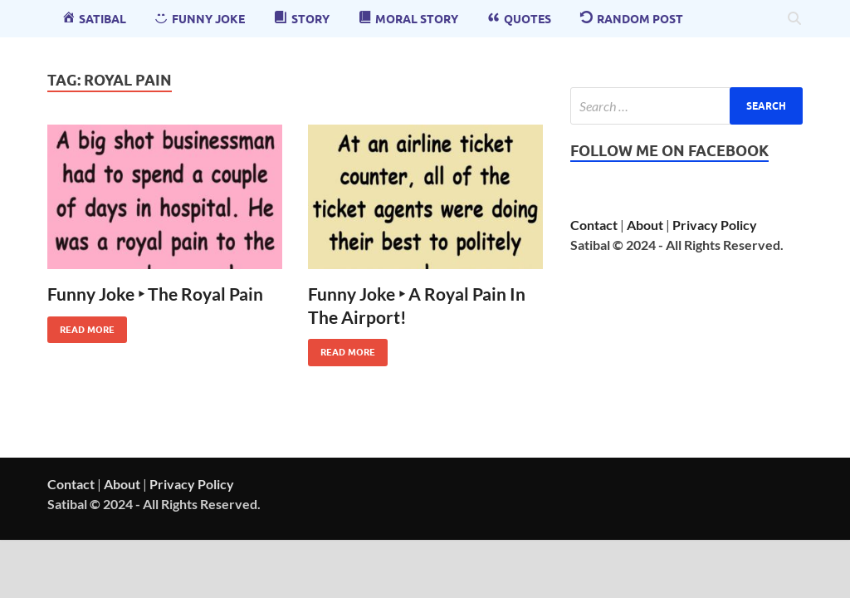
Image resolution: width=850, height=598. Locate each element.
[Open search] (794, 19)
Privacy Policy (714, 225)
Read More (81, 326)
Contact (594, 225)
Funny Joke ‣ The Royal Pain (155, 293)
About (645, 225)
